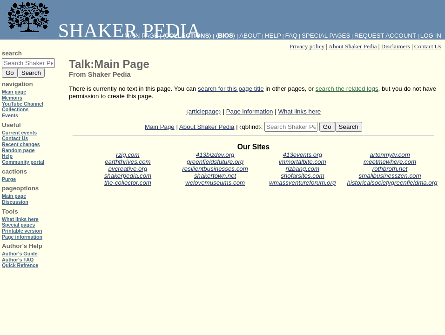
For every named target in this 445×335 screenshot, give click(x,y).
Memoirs (12, 97)
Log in (430, 35)
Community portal (23, 162)
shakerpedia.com (128, 175)
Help (273, 35)
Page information (249, 111)
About (250, 35)
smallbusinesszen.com (390, 175)
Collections (15, 109)
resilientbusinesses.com (215, 168)
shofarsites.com (302, 175)
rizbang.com (303, 168)
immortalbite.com (302, 161)
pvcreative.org (128, 168)
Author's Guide (20, 253)
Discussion (15, 202)
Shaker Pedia (102, 30)
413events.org (302, 154)
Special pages (326, 35)
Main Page (160, 126)
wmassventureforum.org (302, 182)
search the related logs (347, 88)
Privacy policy (307, 46)
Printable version (22, 231)
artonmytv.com (390, 154)
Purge (9, 179)
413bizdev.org (215, 154)
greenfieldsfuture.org (215, 161)
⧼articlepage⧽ (203, 111)
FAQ (291, 35)
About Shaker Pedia (353, 46)
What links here (299, 111)
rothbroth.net (390, 168)
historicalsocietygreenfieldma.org (392, 182)
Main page (14, 91)
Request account (385, 35)
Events (10, 115)
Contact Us (427, 46)
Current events (19, 132)
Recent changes (21, 144)
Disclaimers (395, 46)
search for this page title (231, 88)
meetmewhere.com (390, 161)
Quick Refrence (20, 265)
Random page (18, 150)
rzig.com (127, 154)
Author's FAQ (18, 259)
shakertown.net (215, 175)
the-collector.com (127, 182)
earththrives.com (128, 161)
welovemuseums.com (215, 182)
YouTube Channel (22, 104)
